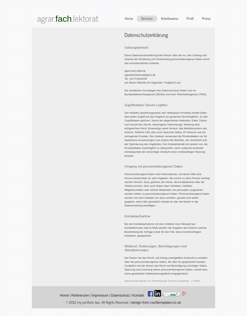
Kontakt (138, 295)
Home (129, 18)
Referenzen (80, 295)
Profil (190, 18)
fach (63, 19)
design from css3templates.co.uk (156, 302)
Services (147, 18)
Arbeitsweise (169, 18)
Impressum (99, 295)
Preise (206, 18)
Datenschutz (120, 295)
